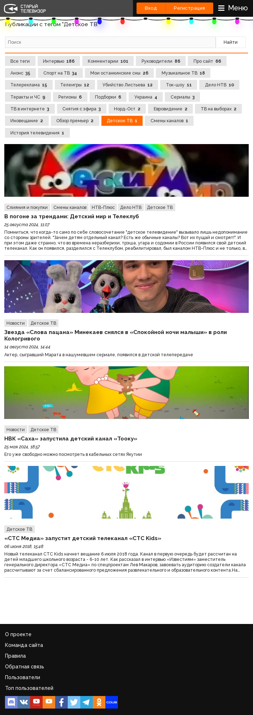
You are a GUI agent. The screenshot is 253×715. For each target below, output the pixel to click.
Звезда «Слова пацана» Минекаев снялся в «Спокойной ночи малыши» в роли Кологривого (115, 335)
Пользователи (22, 677)
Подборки (108, 97)
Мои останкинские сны (119, 73)
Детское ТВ (122, 120)
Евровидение (170, 108)
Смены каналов (169, 120)
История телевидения (37, 132)
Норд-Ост (127, 108)
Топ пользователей (29, 688)
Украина (145, 97)
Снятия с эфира (81, 108)
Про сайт (207, 61)
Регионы (70, 97)
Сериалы (183, 97)
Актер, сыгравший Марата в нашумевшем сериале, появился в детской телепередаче (98, 354)
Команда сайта (24, 645)
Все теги (20, 61)
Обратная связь (24, 666)
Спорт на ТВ (60, 73)
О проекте (18, 634)
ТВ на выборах (219, 108)
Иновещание (26, 120)
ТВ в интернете (29, 108)
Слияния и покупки (27, 207)
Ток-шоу (179, 84)
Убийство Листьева (127, 84)
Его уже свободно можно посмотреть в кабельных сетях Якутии (73, 454)
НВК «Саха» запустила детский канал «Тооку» (70, 438)
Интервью (59, 61)
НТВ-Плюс (103, 207)
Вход (151, 8)
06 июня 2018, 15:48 (23, 546)
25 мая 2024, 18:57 (22, 446)
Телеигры (74, 84)
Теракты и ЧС (27, 97)
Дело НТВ (219, 84)
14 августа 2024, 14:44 (27, 346)
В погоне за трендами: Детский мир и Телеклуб (71, 216)
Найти (231, 42)
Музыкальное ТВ (183, 73)
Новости (15, 323)
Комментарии (108, 61)
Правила (15, 656)
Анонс (20, 73)
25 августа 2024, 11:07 (26, 224)
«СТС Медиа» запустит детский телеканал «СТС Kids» (82, 538)
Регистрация (189, 8)
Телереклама (28, 84)
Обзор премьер (75, 120)
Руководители (161, 61)
